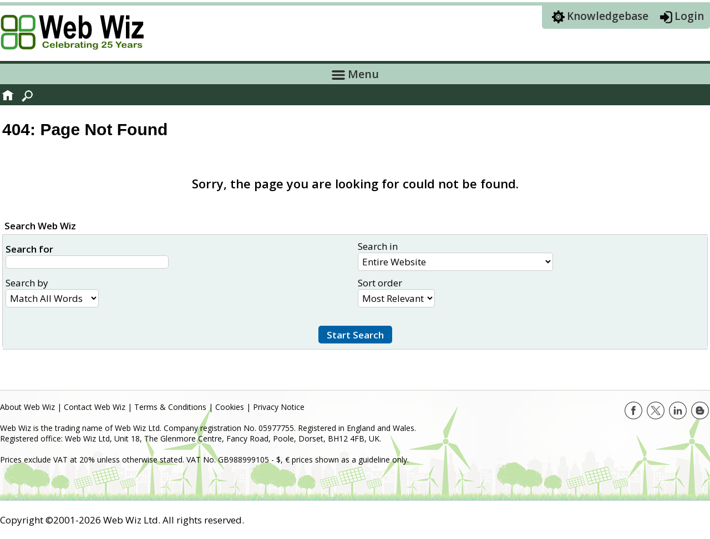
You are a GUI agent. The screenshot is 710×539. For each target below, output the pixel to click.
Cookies (229, 407)
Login (689, 16)
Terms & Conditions (170, 407)
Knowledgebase (607, 16)
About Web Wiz (27, 407)
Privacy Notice (279, 407)
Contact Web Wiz (94, 407)
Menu (355, 73)
